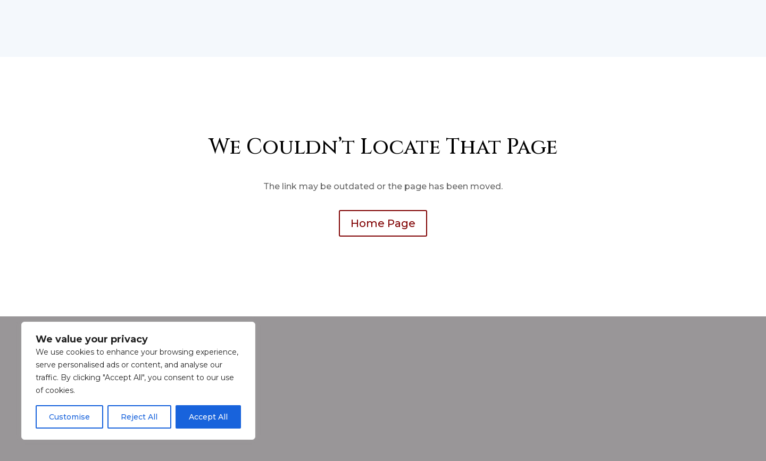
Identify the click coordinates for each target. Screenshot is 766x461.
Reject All (139, 417)
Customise (69, 417)
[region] (138, 381)
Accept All (208, 417)
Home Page (383, 223)
